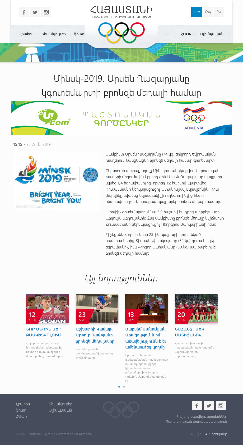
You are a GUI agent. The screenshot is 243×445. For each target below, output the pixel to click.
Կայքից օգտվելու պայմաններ (202, 416)
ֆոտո (79, 33)
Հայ (196, 11)
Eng (208, 11)
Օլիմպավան (212, 33)
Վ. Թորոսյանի (215, 433)
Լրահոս (26, 33)
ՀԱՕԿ (186, 33)
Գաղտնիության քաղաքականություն (196, 421)
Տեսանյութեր (54, 33)
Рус (219, 11)
